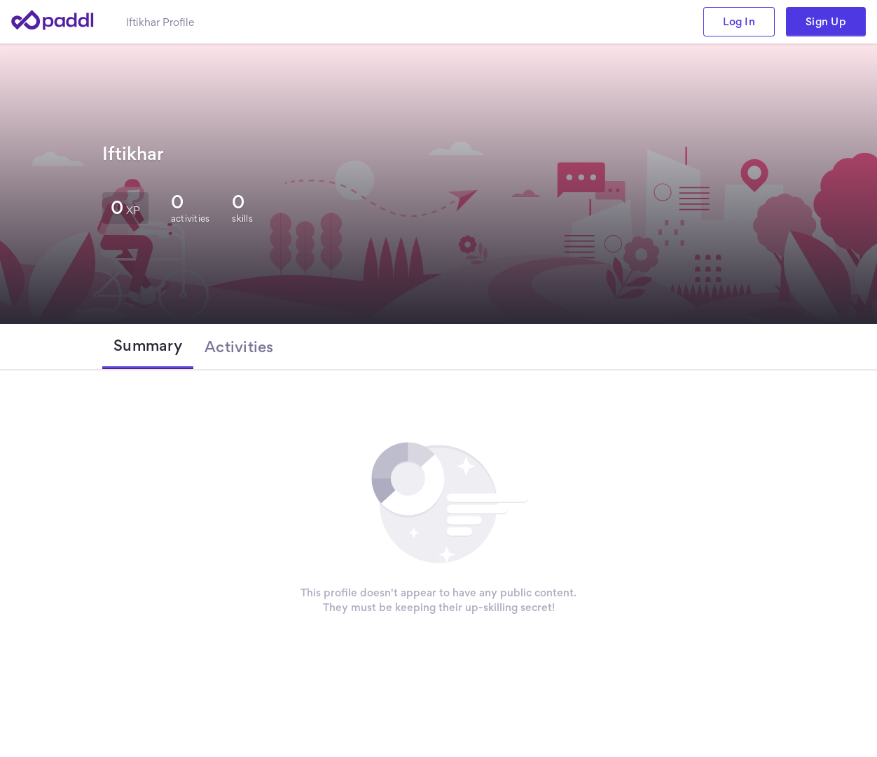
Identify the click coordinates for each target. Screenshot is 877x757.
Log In (739, 21)
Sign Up (826, 21)
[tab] (147, 346)
